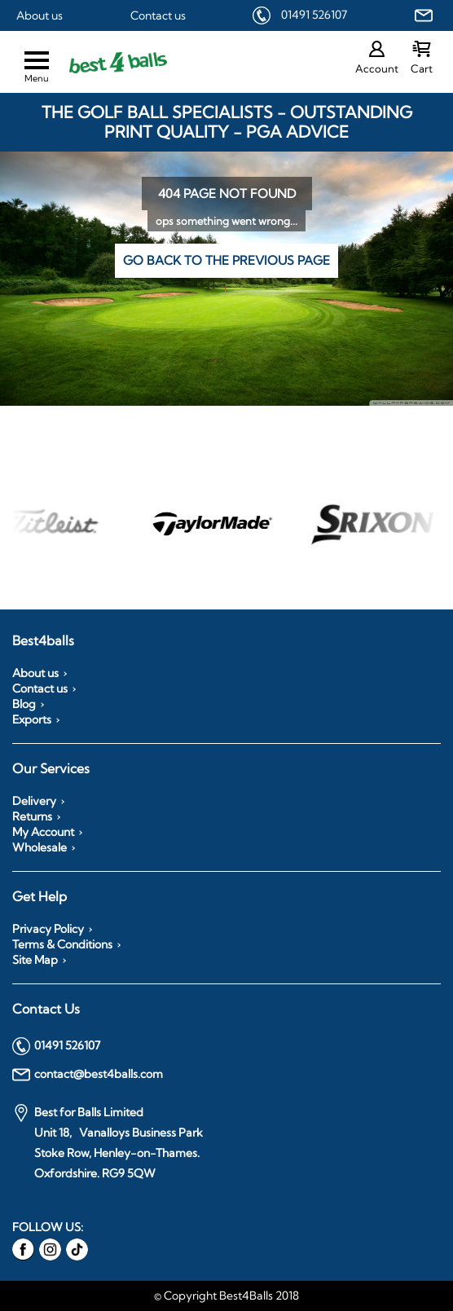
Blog (24, 704)
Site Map (35, 960)
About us (39, 15)
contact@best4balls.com (87, 1075)
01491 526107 (314, 14)
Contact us (158, 15)
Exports (31, 719)
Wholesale (39, 847)
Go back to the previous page (226, 260)
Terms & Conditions (62, 944)
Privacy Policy (48, 929)
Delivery (34, 801)
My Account (43, 832)
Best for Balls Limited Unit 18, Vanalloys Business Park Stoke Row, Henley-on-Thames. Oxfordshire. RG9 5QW (107, 1142)
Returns (32, 816)
